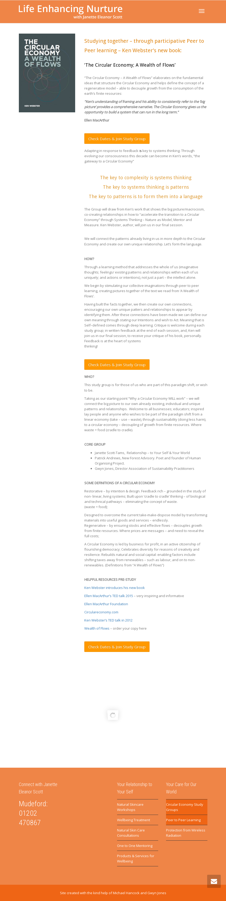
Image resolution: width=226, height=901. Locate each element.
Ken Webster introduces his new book (115, 587)
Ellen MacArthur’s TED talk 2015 (108, 595)
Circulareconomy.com (101, 612)
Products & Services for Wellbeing (135, 858)
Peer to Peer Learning (183, 820)
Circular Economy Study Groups (184, 807)
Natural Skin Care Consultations (131, 833)
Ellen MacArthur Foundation (106, 604)
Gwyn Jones (156, 893)
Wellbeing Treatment (133, 820)
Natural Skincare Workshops (130, 807)
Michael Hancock (126, 893)
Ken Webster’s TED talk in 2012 (108, 620)
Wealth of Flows (96, 628)
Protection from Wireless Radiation (185, 833)
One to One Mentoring (134, 845)
